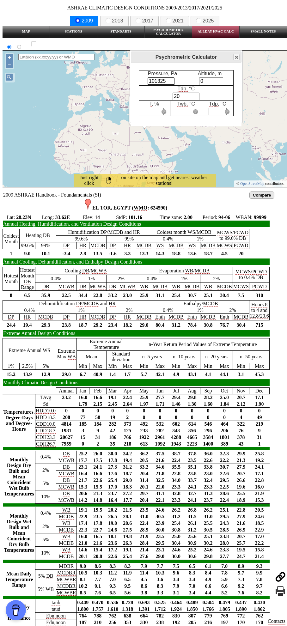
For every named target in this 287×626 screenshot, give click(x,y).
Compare (262, 195)
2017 (144, 20)
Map (26, 31)
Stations (73, 31)
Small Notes (263, 31)
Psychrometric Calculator (168, 31)
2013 (114, 20)
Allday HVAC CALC (216, 31)
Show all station (52, 44)
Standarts (120, 31)
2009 (84, 20)
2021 (175, 20)
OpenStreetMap (252, 183)
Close (236, 57)
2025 (205, 20)
